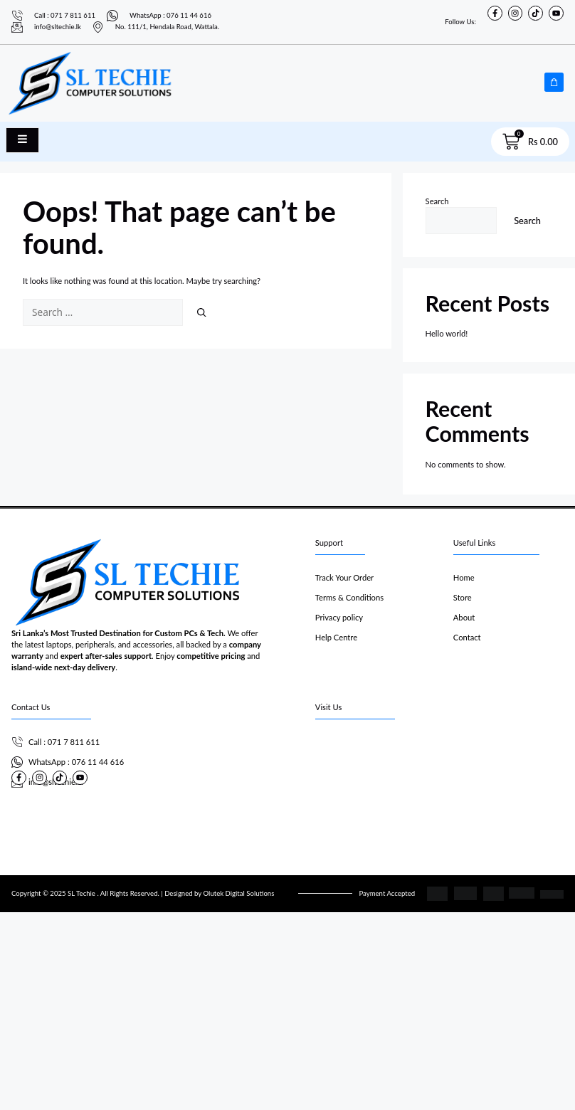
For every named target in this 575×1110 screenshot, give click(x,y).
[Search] (201, 312)
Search (437, 201)
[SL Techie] (439, 785)
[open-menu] (22, 140)
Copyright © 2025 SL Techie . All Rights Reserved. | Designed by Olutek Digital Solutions (142, 893)
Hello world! (447, 333)
